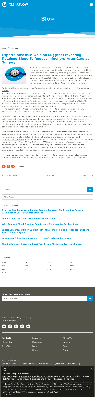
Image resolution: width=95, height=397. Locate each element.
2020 (50, 262)
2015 (26, 265)
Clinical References (11, 364)
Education (37, 338)
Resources (37, 342)
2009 (72, 269)
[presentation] (17, 307)
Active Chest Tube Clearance (71, 157)
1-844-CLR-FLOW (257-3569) (16, 317)
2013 (72, 265)
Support (66, 350)
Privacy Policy (8, 366)
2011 (26, 269)
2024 (4, 262)
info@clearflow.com (11, 320)
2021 (26, 262)
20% (57, 83)
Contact (66, 342)
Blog (4, 48)
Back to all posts (49, 175)
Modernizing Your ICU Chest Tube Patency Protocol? (29, 218)
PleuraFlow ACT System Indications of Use (58, 364)
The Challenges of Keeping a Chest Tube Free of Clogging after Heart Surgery (42, 244)
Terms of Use (29, 364)
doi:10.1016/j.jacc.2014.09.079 (61, 111)
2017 (72, 262)
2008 (4, 272)
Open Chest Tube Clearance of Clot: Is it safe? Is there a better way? (37, 238)
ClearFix (6, 346)
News (35, 350)
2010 (49, 269)
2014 (49, 265)
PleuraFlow (7, 342)
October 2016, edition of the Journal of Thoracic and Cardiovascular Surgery (44, 116)
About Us (67, 338)
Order (65, 346)
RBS (70, 80)
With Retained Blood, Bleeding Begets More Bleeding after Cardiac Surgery (41, 224)
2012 (4, 269)
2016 (4, 265)
